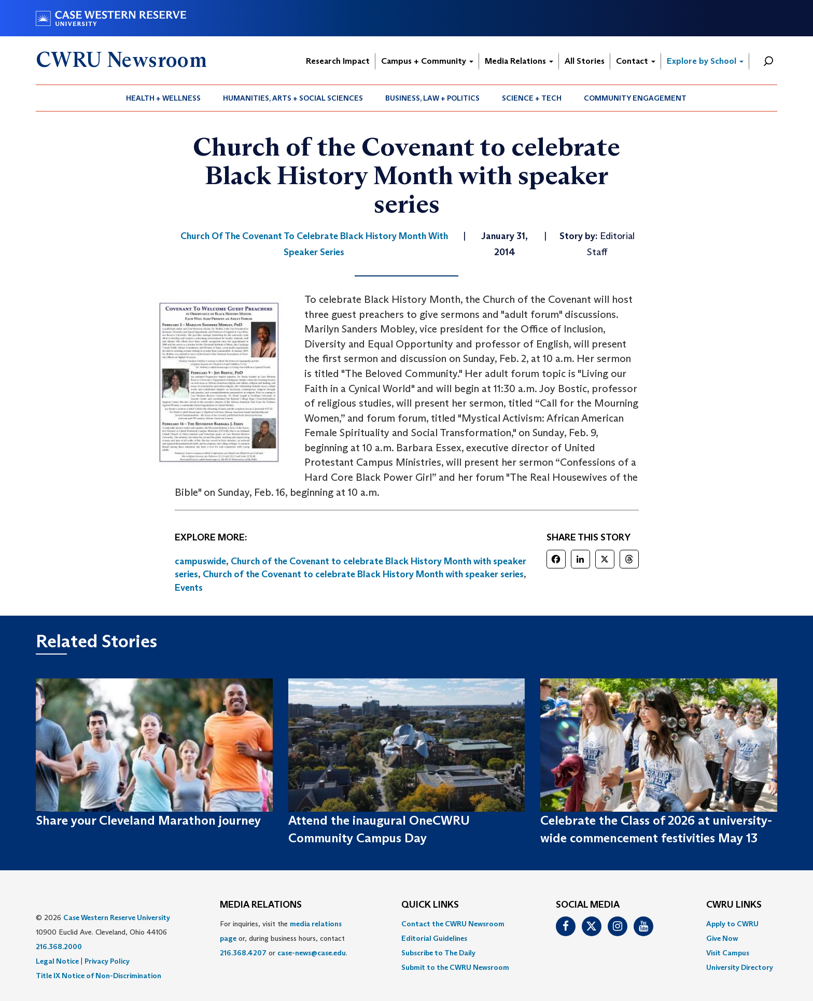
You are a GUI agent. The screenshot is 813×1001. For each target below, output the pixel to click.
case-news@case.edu (311, 952)
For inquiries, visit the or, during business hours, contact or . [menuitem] (283, 938)
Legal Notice (57, 961)
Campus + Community (427, 61)
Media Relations (519, 61)
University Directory (739, 967)
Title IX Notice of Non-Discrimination (98, 975)
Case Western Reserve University (116, 917)
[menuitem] (163, 98)
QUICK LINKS (430, 905)
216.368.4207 (243, 952)
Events (189, 587)
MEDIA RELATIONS (261, 905)
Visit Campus (727, 952)
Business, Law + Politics (432, 98)
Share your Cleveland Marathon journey (148, 820)
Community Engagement (635, 98)
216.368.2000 (59, 946)
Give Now (722, 938)
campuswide (200, 561)
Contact (635, 61)
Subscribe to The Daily (438, 952)
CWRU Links (734, 905)
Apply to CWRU (732, 923)
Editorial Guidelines (434, 938)
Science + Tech (532, 98)
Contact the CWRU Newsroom (452, 923)
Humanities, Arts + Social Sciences (293, 98)
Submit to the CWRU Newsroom (455, 967)
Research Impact (338, 61)
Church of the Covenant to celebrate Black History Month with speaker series (363, 574)
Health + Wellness (163, 98)
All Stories (585, 61)
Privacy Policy (107, 961)
